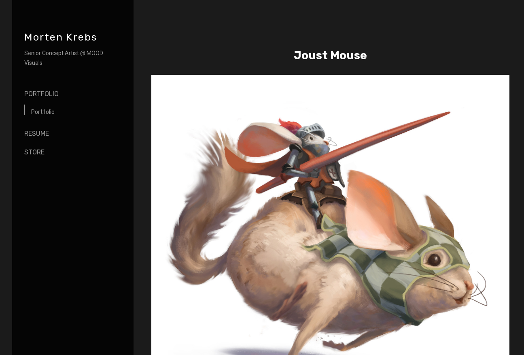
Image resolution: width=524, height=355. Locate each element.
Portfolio (41, 94)
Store (34, 152)
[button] (493, 336)
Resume (36, 133)
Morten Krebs (60, 37)
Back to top (102, 342)
